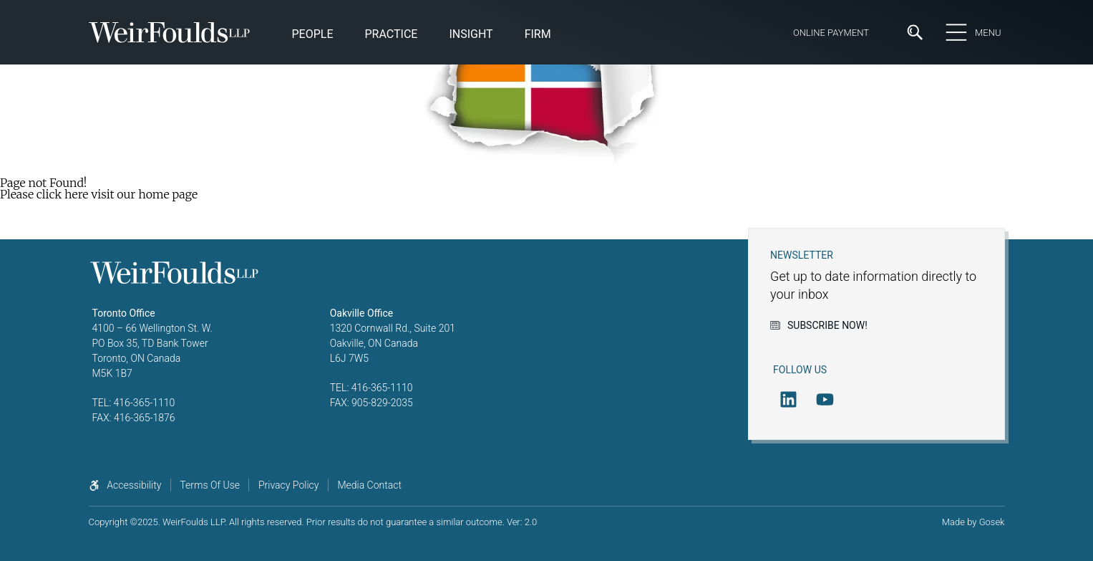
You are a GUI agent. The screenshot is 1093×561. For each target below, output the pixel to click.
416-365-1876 (144, 417)
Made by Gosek (973, 522)
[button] (470, 35)
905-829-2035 (382, 402)
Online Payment (831, 32)
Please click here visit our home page (99, 194)
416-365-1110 (144, 402)
